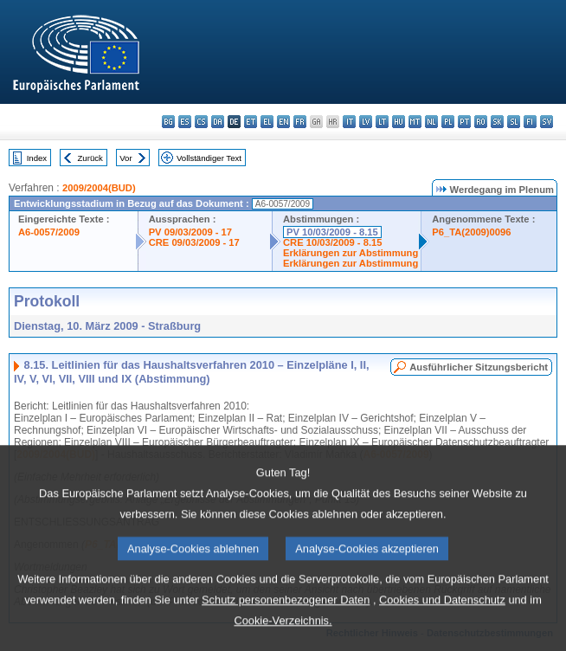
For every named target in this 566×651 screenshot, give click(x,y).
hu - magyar (398, 121)
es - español (184, 121)
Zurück (90, 158)
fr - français (299, 121)
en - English (283, 121)
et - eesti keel (250, 121)
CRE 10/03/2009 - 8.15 (332, 242)
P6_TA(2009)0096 (471, 232)
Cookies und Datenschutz (442, 625)
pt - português (464, 121)
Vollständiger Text (209, 158)
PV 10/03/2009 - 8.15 (332, 232)
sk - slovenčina (497, 121)
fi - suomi (530, 121)
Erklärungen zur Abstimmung (350, 253)
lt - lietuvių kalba (382, 121)
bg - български (168, 121)
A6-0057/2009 (49, 232)
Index (37, 158)
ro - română (480, 121)
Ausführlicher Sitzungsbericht (478, 367)
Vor (125, 158)
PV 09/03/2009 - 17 (190, 232)
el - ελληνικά (266, 121)
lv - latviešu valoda (365, 121)
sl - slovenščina (513, 121)
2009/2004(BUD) (99, 188)
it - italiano (349, 121)
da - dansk (217, 121)
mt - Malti (414, 121)
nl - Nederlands (431, 121)
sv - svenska (546, 121)
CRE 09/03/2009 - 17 (194, 242)
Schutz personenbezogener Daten (286, 625)
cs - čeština (201, 121)
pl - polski (447, 121)
